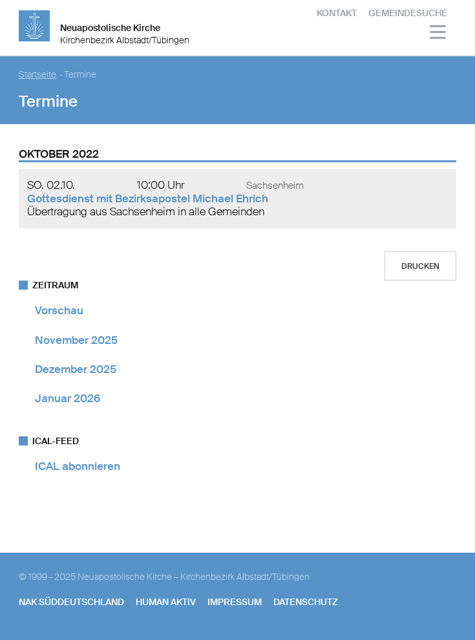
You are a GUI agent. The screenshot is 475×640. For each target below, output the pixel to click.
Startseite (37, 74)
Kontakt (337, 13)
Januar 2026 (67, 398)
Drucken (420, 266)
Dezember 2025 (75, 369)
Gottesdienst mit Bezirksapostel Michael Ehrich (147, 198)
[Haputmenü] (438, 34)
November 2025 (76, 340)
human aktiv (166, 602)
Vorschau (59, 310)
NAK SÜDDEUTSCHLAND (71, 602)
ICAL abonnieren (77, 466)
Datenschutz (305, 602)
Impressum (234, 602)
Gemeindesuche (407, 13)
